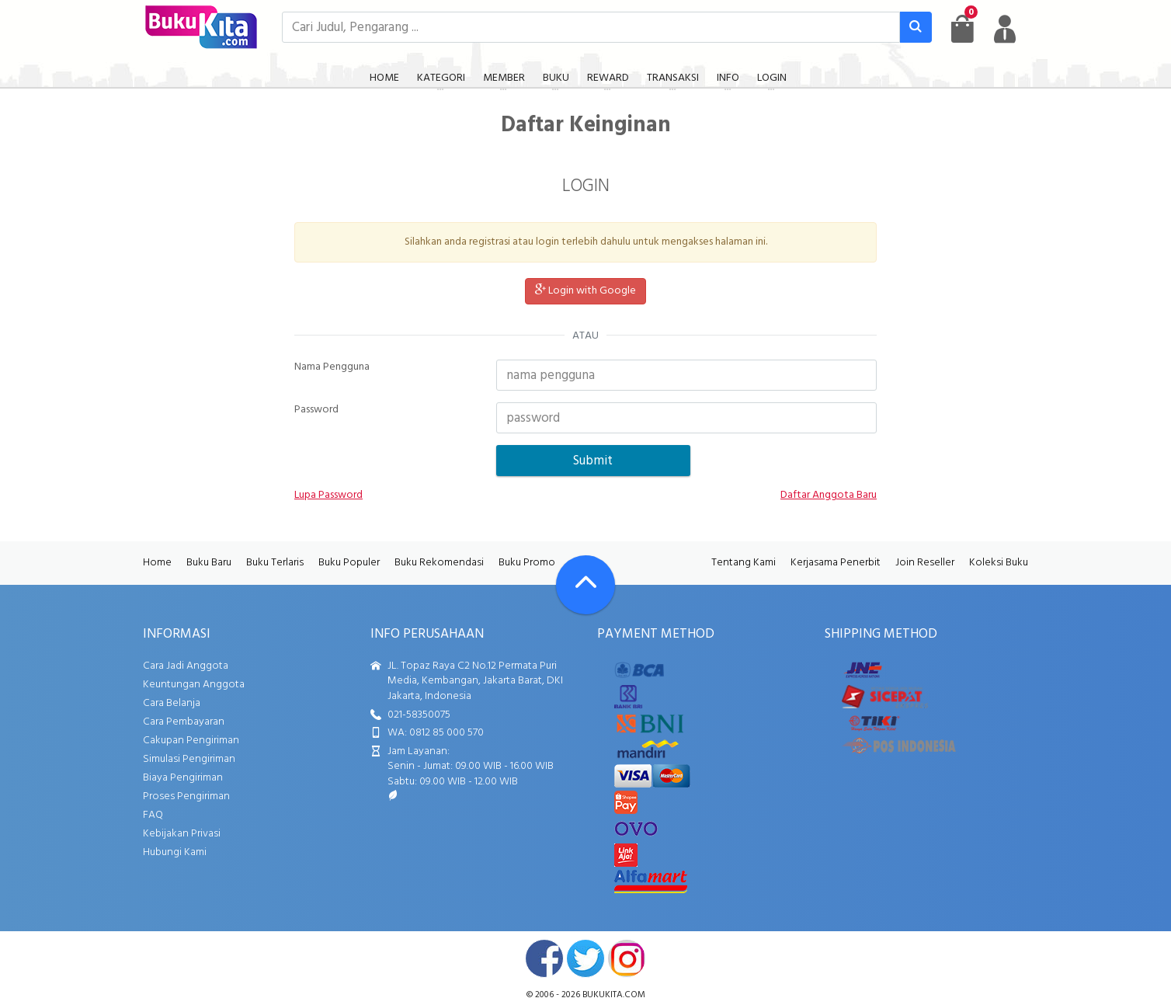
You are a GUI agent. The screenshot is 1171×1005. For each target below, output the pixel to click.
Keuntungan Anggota (194, 685)
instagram (626, 958)
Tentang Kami (743, 563)
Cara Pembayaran (183, 722)
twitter (585, 958)
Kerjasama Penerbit (836, 563)
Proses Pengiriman (186, 796)
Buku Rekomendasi (439, 563)
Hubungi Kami (175, 852)
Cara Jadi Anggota (185, 666)
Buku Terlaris (275, 563)
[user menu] (1004, 29)
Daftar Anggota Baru (828, 495)
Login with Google (585, 291)
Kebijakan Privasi (182, 834)
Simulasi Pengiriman (189, 759)
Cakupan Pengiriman (191, 740)
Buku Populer (349, 563)
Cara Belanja (171, 703)
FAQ (153, 815)
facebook (544, 958)
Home (157, 563)
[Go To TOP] (585, 584)
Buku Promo (527, 563)
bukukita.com (613, 995)
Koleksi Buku (998, 563)
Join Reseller (924, 563)
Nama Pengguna (332, 367)
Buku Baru (208, 563)
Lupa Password (328, 495)
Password (316, 410)
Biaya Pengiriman (183, 778)
